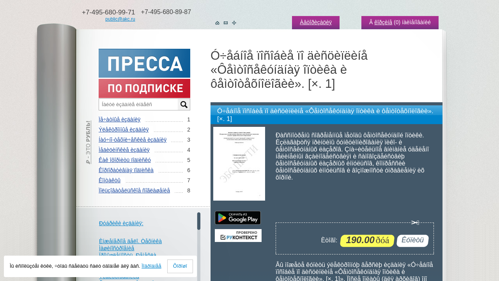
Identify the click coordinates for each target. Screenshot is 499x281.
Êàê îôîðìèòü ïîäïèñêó (125, 160)
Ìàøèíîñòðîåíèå (116, 248)
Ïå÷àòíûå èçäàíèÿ (119, 119)
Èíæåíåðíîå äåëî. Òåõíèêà (130, 241)
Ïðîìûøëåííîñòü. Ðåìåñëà (127, 255)
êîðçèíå (383, 22)
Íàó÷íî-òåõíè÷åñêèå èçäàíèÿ (132, 140)
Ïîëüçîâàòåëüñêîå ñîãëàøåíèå (134, 190)
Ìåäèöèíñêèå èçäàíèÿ (124, 150)
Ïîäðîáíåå (151, 266)
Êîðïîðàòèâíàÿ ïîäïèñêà (126, 170)
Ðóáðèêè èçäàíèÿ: (121, 223)
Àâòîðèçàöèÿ (316, 22)
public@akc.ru (120, 19)
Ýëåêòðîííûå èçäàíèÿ (124, 129)
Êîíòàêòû (109, 180)
